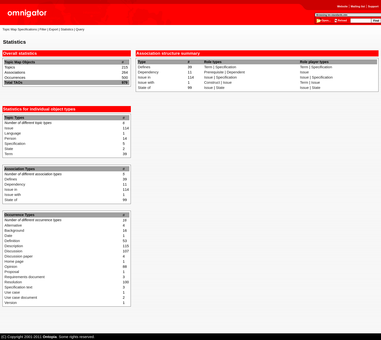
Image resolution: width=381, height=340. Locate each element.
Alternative (13, 225)
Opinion (10, 266)
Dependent (236, 72)
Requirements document (24, 277)
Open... (326, 20)
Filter (42, 29)
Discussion (13, 251)
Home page (14, 261)
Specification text (18, 287)
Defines (10, 179)
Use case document (20, 297)
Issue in (10, 189)
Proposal (11, 272)
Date (8, 235)
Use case (12, 292)
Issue (8, 128)
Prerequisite (214, 72)
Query (80, 29)
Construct (212, 82)
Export (53, 29)
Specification (14, 143)
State (8, 149)
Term (8, 154)
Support (373, 6)
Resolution (13, 282)
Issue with (12, 194)
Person (10, 138)
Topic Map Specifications (19, 29)
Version (10, 302)
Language (12, 133)
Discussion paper (18, 256)
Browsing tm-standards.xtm (331, 15)
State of (10, 200)
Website (342, 6)
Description (13, 246)
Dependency (14, 184)
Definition (12, 241)
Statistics (67, 29)
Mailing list (358, 6)
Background (14, 230)
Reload (342, 20)
